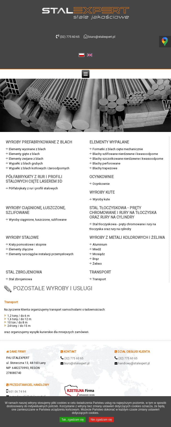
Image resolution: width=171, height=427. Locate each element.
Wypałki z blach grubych (26, 163)
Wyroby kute (101, 199)
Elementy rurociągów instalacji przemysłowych (41, 254)
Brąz (96, 259)
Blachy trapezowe (105, 168)
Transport (99, 279)
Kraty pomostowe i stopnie (27, 244)
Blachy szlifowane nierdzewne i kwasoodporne (125, 154)
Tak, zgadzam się (72, 420)
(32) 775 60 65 (73, 358)
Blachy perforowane (106, 163)
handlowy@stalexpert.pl (134, 363)
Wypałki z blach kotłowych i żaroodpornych (39, 168)
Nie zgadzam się (101, 420)
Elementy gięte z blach (24, 154)
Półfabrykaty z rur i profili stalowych (33, 188)
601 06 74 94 (17, 391)
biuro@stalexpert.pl (76, 363)
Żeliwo (97, 263)
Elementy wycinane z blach (27, 149)
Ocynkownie (101, 184)
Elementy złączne (21, 249)
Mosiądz (99, 254)
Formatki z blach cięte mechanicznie (118, 149)
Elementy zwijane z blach (26, 158)
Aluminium (100, 244)
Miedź (97, 249)
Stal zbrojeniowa (20, 279)
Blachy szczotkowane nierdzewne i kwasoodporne (128, 158)
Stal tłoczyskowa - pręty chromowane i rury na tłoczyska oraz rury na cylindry (122, 226)
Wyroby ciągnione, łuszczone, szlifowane (37, 219)
